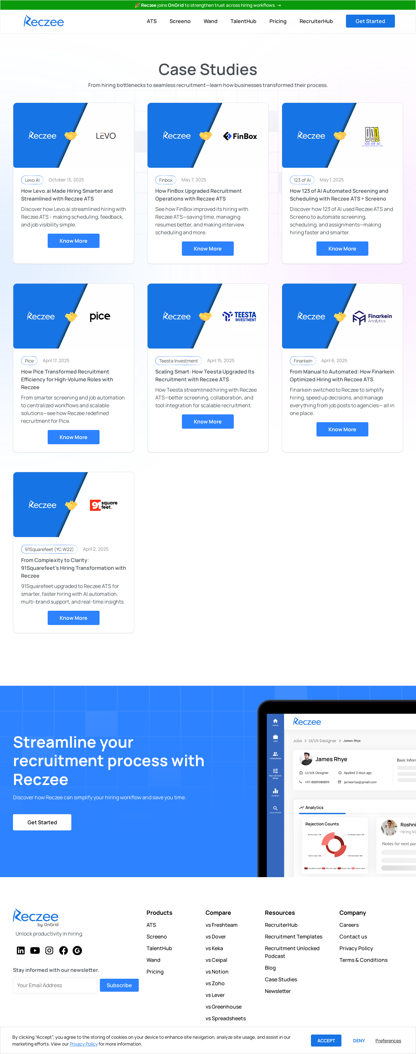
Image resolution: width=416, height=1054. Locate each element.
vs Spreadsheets (226, 1018)
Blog (270, 967)
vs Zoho (215, 983)
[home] (44, 21)
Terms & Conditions (363, 959)
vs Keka (214, 948)
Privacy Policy (356, 948)
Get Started (370, 21)
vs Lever (215, 995)
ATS (152, 21)
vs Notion (217, 971)
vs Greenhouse (224, 1006)
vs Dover (216, 936)
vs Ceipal (216, 959)
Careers (349, 924)
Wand (211, 21)
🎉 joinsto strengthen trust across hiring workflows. (208, 5)
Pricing (278, 21)
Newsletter (278, 991)
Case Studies (281, 979)
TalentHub (243, 21)
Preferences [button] (388, 1040)
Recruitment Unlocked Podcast (292, 952)
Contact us (353, 936)
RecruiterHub (316, 21)
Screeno (180, 21)
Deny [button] (359, 1040)
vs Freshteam (222, 924)
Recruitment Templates (293, 936)
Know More (74, 240)
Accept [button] (326, 1040)
